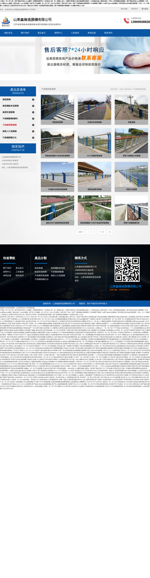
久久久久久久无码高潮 (36, 341)
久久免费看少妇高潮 (56, 328)
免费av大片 (61, 386)
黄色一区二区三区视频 (99, 357)
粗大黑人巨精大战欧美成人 (106, 359)
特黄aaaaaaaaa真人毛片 (140, 321)
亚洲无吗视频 (40, 337)
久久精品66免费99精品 (67, 332)
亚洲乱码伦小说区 (75, 364)
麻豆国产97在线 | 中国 (95, 337)
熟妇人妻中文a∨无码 (72, 317)
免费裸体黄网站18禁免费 (66, 361)
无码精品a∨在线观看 (38, 339)
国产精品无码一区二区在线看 (102, 368)
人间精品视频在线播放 (44, 323)
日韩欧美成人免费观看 (140, 332)
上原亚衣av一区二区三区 (83, 361)
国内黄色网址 (127, 373)
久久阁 (143, 386)
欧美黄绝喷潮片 (16, 353)
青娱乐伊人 (55, 321)
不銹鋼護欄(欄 (57, 272)
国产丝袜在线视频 (130, 370)
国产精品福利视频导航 (69, 337)
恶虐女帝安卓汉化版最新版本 (116, 346)
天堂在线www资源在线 (54, 344)
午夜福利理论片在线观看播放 (94, 386)
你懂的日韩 (24, 341)
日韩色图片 (140, 346)
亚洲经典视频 (55, 382)
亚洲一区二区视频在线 (125, 319)
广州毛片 (16, 350)
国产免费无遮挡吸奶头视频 (126, 353)
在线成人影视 (31, 359)
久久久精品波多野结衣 (56, 357)
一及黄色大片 (34, 379)
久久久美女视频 (133, 377)
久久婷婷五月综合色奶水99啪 (46, 359)
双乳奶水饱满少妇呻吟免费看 (13, 330)
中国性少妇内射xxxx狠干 (41, 377)
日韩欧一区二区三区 (49, 386)
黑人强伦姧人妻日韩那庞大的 (129, 337)
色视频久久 (92, 359)
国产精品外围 (78, 353)
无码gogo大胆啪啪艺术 (49, 361)
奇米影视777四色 (64, 330)
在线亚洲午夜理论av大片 (110, 344)
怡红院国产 (119, 379)
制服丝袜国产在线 (43, 332)
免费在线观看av (115, 326)
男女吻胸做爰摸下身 (87, 366)
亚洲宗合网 (118, 373)
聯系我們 (134, 9)
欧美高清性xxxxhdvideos (132, 379)
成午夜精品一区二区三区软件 (24, 346)
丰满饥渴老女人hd (109, 379)
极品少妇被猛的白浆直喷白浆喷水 (39, 335)
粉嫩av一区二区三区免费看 (33, 368)
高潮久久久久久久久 (26, 350)
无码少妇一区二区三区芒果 (129, 350)
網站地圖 (124, 9)
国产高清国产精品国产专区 (135, 330)
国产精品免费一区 (103, 326)
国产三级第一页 (31, 323)
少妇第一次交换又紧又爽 (46, 355)
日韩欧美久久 (127, 332)
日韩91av (123, 344)
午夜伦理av (84, 317)
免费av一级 (88, 368)
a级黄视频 (71, 341)
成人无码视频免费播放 (59, 319)
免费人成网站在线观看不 (100, 323)
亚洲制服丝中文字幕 (130, 348)
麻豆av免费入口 (70, 357)
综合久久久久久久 (57, 364)
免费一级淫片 (63, 379)
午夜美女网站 (79, 348)
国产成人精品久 (8, 346)
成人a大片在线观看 (113, 377)
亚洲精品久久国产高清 (7, 323)
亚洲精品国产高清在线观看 (98, 317)
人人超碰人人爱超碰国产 (85, 375)
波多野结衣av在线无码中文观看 (117, 375)
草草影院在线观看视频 (14, 328)
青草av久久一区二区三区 (65, 339)
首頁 (121, 89)
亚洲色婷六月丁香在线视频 (27, 337)
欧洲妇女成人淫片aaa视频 (76, 319)
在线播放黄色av (143, 348)
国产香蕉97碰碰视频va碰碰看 (103, 348)
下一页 (101, 232)
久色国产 (37, 350)
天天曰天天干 (91, 382)
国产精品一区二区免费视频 (84, 335)
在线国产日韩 (20, 323)
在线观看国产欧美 (8, 326)
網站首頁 (8, 33)
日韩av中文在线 (68, 348)
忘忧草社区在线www (49, 353)
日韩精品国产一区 (29, 328)
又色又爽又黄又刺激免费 (21, 357)
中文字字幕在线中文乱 (88, 370)
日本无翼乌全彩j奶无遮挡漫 (135, 382)
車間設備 (92, 33)
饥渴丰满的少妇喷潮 (42, 328)
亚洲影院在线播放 (30, 332)
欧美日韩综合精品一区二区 (39, 357)
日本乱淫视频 (10, 386)
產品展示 (42, 33)
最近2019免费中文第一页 (56, 350)
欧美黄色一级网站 (6, 335)
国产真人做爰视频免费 (59, 384)
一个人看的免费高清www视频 (118, 323)
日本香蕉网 (142, 339)
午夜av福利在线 (51, 339)
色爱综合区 (136, 384)
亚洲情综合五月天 (100, 375)
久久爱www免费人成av (101, 364)
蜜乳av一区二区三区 (110, 382)
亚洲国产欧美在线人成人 (71, 344)
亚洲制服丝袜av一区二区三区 (24, 348)
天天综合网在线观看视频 (132, 386)
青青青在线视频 (18, 332)
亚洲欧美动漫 (75, 326)
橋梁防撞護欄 (8, 112)
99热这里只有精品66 (109, 353)
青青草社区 (117, 368)
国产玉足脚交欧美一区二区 (108, 319)
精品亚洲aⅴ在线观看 (127, 317)
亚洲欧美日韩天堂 (66, 321)
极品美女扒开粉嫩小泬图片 (28, 370)
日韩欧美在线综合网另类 (134, 344)
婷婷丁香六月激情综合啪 (106, 373)
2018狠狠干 (125, 355)
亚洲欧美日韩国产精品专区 (129, 366)
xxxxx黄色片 (54, 332)
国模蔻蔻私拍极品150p (136, 364)
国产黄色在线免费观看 (15, 368)
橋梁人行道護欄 (9, 131)
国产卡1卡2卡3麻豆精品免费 (32, 353)
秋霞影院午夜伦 (31, 366)
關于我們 (25, 33)
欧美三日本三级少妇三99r (10, 355)
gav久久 (129, 335)
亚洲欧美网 (56, 323)
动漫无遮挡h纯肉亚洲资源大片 (74, 328)
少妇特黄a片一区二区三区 (23, 377)
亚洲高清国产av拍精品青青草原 (86, 332)
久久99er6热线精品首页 (65, 353)
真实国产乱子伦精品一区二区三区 (120, 384)
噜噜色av (88, 323)
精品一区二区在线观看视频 (41, 364)
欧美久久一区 (91, 321)
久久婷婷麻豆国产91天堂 (65, 359)
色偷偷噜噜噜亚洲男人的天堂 (13, 361)
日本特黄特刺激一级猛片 (105, 370)
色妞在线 (26, 379)
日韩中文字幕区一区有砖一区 (69, 366)
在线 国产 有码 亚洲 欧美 (8, 337)
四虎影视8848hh (56, 335)
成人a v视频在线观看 (104, 321)
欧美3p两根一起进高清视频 (21, 339)
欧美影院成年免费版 (79, 321)
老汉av (85, 359)
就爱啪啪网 (116, 355)
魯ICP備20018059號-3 (97, 303)
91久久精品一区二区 (61, 375)
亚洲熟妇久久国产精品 (53, 337)
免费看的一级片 (129, 361)
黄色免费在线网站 (6, 350)
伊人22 (66, 364)
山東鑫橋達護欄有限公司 (5, 21)
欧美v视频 (38, 386)
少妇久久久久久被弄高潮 (111, 350)
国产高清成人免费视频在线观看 (126, 359)
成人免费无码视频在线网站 (92, 353)
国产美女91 (137, 319)
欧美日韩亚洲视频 (106, 355)
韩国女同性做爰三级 (24, 364)
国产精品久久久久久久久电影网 (20, 384)
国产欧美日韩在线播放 (78, 330)
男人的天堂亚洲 (144, 350)
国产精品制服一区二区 (50, 330)
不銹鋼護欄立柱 (9, 138)
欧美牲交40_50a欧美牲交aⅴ (25, 386)
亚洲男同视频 (119, 370)
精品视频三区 (20, 382)
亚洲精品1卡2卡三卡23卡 (8, 364)
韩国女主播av (12, 375)
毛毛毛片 (99, 382)
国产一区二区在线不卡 (83, 357)
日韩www (18, 326)
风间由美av (121, 382)
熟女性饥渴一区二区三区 (37, 321)
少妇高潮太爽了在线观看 (56, 317)
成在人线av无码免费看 (94, 350)
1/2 (110, 232)
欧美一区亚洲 (118, 332)
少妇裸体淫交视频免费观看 (96, 339)
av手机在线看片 (87, 364)
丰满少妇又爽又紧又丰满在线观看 (54, 368)
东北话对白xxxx (7, 388)
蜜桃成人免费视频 (80, 339)
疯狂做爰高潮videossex (140, 335)
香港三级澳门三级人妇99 (28, 355)
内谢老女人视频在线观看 (32, 361)
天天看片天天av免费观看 (42, 382)
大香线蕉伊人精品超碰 (137, 355)
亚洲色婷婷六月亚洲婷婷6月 (48, 379)
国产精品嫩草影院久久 (113, 339)
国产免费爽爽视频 (56, 348)
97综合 (48, 321)
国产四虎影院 (42, 370)
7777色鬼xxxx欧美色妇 (120, 328)
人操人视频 (78, 359)
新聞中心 (58, 33)
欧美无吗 (69, 355)
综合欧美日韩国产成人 (136, 323)
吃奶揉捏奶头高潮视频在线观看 (75, 350)
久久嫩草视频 (79, 368)
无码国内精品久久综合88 (28, 373)
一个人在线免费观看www (137, 328)
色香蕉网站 (88, 348)
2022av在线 (125, 326)
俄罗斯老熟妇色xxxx (75, 379)
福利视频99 (66, 326)
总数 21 (81, 232)
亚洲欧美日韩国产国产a (88, 326)
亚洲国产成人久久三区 (75, 384)
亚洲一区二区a (100, 346)
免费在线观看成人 (55, 326)
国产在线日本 (113, 364)
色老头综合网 (105, 335)
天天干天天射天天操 (29, 326)
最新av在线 (14, 370)
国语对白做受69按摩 (80, 355)
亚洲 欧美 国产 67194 (68, 323)
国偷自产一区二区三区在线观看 (45, 346)
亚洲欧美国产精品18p (53, 373)
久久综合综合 (89, 328)
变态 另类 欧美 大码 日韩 (98, 377)
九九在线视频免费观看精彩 (44, 375)
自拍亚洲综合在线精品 (42, 348)
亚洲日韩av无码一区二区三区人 (40, 319)
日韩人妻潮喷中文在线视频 (96, 330)
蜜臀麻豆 (83, 382)
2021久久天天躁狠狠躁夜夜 (114, 386)
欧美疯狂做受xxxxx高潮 (111, 337)
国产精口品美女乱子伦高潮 (75, 386)
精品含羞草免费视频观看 (135, 341)
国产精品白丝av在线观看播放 (41, 384)
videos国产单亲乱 (68, 335)
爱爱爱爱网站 (65, 382)
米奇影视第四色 (5, 353)
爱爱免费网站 (135, 368)
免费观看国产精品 (114, 317)
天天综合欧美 (9, 344)
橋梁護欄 (6, 99)
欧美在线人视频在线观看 (37, 344)
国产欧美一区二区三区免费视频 (71, 373)
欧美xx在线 (80, 323)
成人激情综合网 (88, 379)
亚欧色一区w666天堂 (57, 377)
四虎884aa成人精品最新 (26, 375)
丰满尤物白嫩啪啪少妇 (101, 341)
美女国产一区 (84, 377)
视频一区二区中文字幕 (91, 384)
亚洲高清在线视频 (19, 366)
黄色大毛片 (142, 377)
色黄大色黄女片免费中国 (138, 326)
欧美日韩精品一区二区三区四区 (129, 357)
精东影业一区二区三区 (105, 332)
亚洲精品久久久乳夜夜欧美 (20, 319)
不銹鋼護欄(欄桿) (10, 118)
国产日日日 (134, 339)
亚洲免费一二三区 (94, 355)
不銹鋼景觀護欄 (9, 125)
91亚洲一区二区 (120, 330)
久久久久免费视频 (42, 326)
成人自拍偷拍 (82, 337)
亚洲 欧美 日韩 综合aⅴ (8, 317)
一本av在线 (70, 368)
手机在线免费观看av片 (87, 346)
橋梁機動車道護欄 (10, 106)
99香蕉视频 (126, 339)
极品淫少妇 (41, 373)
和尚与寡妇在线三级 (22, 344)
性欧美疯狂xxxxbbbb (60, 341)
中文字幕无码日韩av (135, 375)
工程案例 (75, 33)
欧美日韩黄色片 (118, 361)
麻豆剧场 (44, 350)
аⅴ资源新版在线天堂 (72, 377)
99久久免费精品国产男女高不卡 (90, 344)
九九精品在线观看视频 (111, 366)
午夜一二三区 (99, 366)
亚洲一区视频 (126, 368)
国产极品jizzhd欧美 (142, 361)
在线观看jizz (110, 330)
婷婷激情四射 (103, 384)
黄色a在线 (39, 330)
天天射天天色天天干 (20, 335)
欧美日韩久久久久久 (23, 317)
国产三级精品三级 (92, 319)
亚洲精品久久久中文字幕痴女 (57, 370)
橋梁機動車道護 (58, 268)
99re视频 (97, 335)
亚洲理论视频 (117, 348)
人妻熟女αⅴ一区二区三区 (103, 328)
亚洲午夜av (139, 317)
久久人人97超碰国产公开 (118, 341)
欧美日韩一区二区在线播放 (84, 341)
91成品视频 (48, 341)
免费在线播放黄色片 (90, 373)
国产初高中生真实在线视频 (17, 359)
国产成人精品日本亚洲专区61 (102, 361)
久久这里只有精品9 (74, 370)
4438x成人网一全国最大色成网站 (68, 346)
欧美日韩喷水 (137, 373)
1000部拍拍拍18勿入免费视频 (121, 321)
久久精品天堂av (142, 370)
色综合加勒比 (130, 346)
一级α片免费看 (60, 355)
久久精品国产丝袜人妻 (20, 321)
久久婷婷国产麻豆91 (43, 366)
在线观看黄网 (123, 364)
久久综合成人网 (113, 357)
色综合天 (124, 377)
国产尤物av (98, 379)
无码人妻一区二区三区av (39, 317)
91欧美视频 (55, 366)
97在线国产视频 (29, 330)
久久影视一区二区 (16, 379)
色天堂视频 (72, 375)
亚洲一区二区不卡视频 (118, 335)
